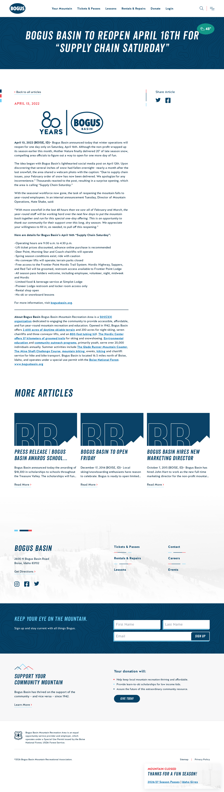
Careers (174, 558)
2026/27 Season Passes (164, 782)
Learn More (22, 704)
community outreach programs (55, 342)
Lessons (110, 8)
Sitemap (184, 759)
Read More (21, 484)
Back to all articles (28, 92)
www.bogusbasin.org (28, 364)
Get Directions (23, 571)
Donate (155, 8)
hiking (100, 351)
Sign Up (200, 636)
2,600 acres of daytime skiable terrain (49, 330)
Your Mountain (62, 8)
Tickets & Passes (88, 8)
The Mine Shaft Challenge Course (37, 351)
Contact (174, 547)
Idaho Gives (190, 782)
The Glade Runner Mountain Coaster (102, 347)
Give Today (127, 699)
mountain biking (73, 351)
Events (173, 570)
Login (169, 8)
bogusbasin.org (61, 303)
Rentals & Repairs (133, 8)
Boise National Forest (103, 360)
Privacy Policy (202, 759)
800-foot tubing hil (83, 334)
